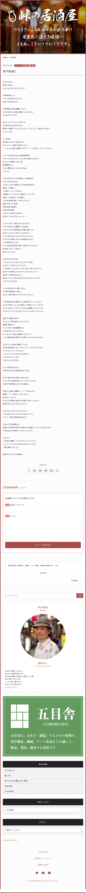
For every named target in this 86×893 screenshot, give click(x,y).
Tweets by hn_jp (10, 843)
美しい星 (8, 779)
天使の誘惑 (8, 790)
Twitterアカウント (11, 690)
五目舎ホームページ (43, 862)
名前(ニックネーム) (17, 505)
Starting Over (10, 774)
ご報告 (33, 65)
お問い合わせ (43, 868)
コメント (13, 516)
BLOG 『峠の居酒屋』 (22, 65)
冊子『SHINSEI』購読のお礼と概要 (16, 784)
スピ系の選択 (9, 795)
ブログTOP (43, 855)
